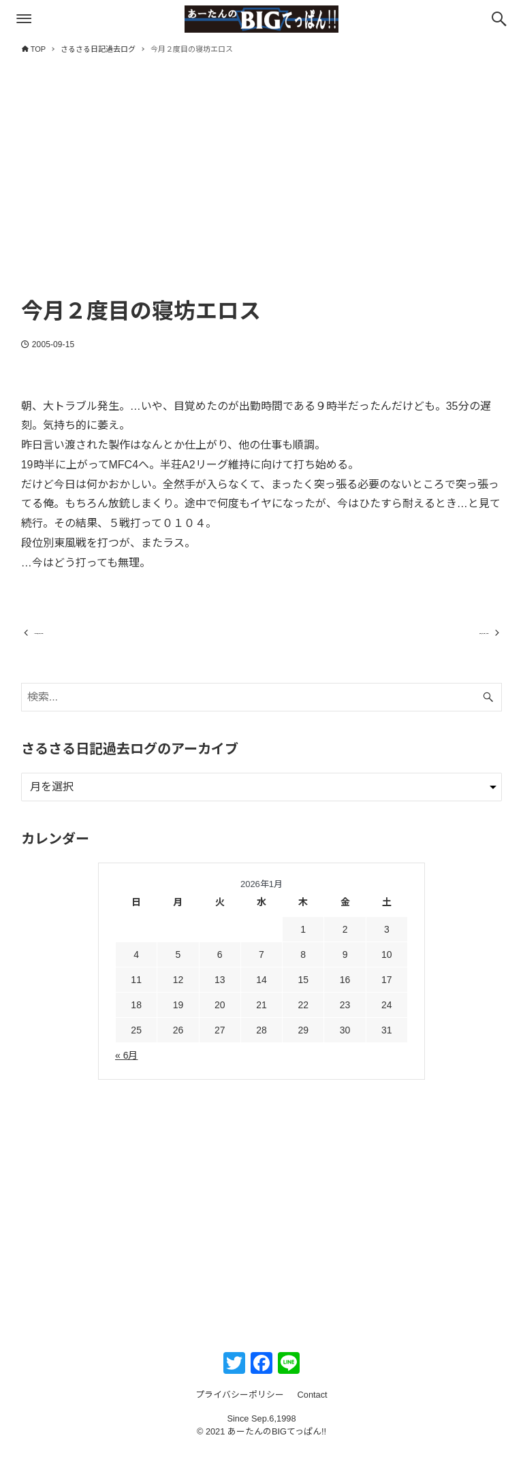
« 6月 (126, 1067)
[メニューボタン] (23, 19)
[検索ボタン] (499, 19)
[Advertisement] (262, 188)
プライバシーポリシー (239, 1407)
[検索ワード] (262, 709)
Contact (313, 1407)
